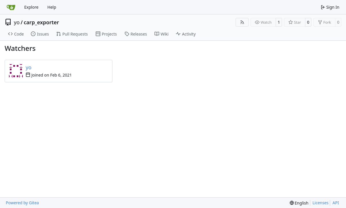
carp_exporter (41, 22)
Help (51, 7)
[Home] (11, 7)
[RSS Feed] (242, 22)
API (335, 202)
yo (17, 22)
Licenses (321, 202)
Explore (31, 7)
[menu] (299, 203)
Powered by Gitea (22, 202)
